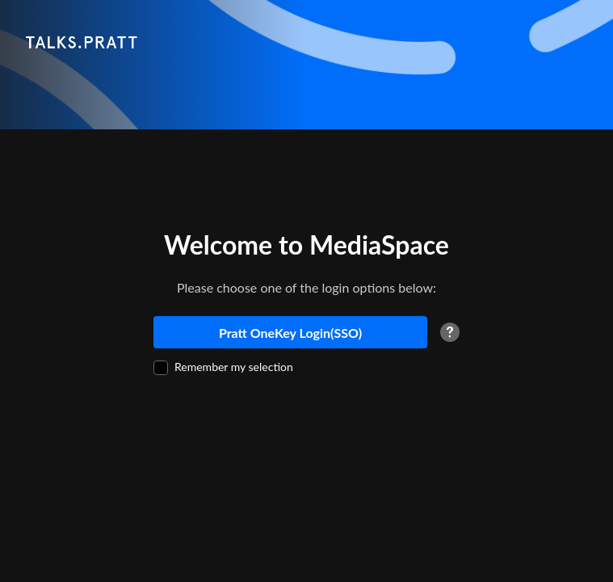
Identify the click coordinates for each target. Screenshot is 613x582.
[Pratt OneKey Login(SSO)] (290, 332)
